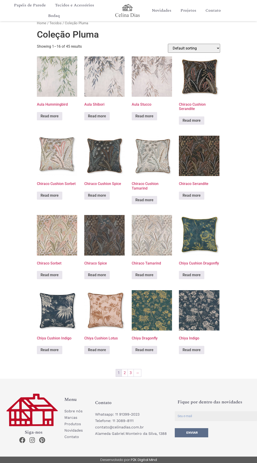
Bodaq (54, 16)
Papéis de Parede (30, 5)
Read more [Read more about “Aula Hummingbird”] (50, 116)
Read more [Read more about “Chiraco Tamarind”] (144, 275)
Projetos (188, 10)
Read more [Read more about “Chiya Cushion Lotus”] (97, 350)
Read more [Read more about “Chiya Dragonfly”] (144, 350)
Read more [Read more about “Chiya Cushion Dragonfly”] (192, 275)
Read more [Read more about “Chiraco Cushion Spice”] (97, 195)
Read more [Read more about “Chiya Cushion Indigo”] (50, 350)
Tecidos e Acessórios (74, 5)
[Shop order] (194, 48)
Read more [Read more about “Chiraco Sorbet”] (50, 275)
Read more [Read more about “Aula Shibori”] (97, 116)
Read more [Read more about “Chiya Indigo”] (192, 350)
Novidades (161, 10)
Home (41, 23)
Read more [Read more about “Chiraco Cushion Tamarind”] (144, 200)
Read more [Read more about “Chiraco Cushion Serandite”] (192, 120)
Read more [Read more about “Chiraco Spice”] (97, 275)
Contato (213, 10)
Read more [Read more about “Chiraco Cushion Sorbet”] (50, 195)
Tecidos (55, 23)
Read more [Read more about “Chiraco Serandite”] (192, 195)
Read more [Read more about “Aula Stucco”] (144, 116)
